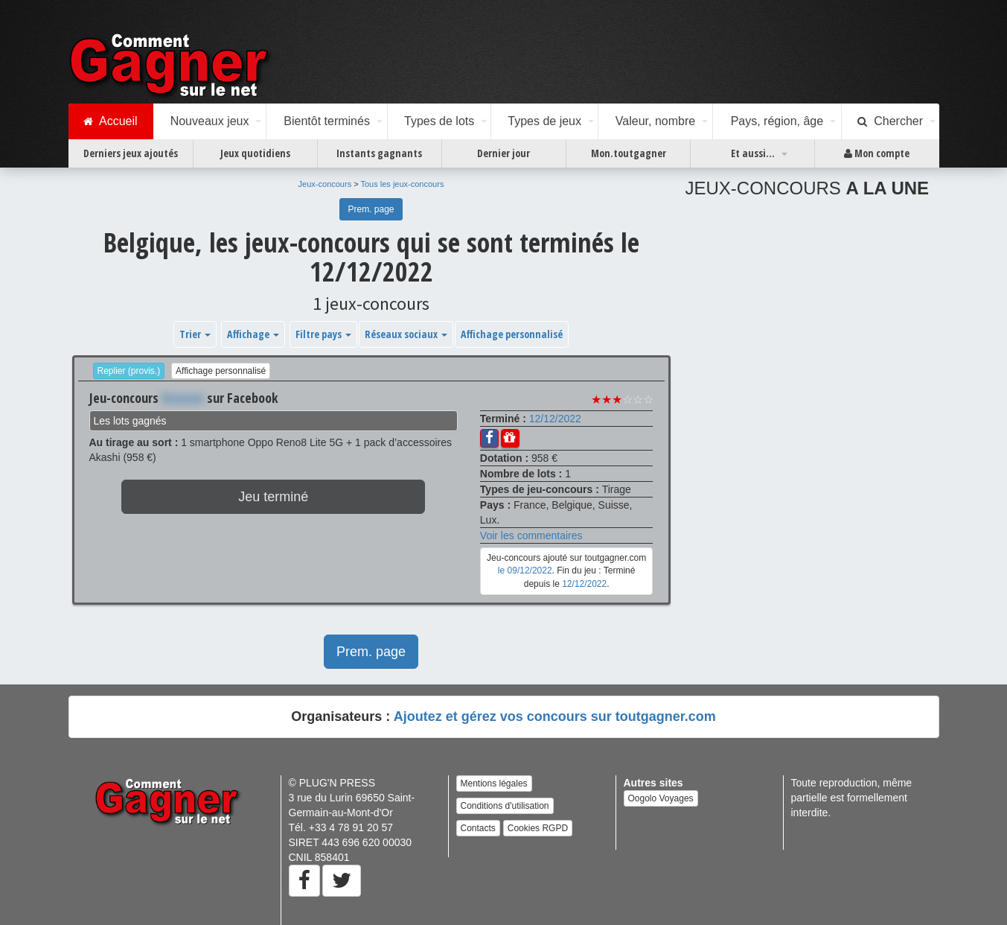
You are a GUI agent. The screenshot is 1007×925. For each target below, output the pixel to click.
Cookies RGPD (538, 828)
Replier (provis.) (129, 371)
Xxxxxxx (183, 398)
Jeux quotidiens (255, 153)
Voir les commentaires (531, 535)
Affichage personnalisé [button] (512, 334)
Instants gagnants (379, 153)
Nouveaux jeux (209, 121)
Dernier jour (503, 153)
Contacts (478, 828)
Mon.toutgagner (628, 153)
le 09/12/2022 (525, 570)
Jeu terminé (273, 496)
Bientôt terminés (327, 121)
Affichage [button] (253, 334)
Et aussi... (753, 153)
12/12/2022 (555, 419)
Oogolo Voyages (661, 798)
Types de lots (439, 121)
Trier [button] (195, 334)
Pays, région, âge (777, 121)
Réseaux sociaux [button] (406, 334)
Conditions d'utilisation (505, 806)
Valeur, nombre (655, 121)
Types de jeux (544, 121)
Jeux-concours (325, 183)
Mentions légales (494, 783)
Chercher (890, 121)
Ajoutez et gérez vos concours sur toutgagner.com (555, 716)
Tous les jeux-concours (402, 183)
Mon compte (877, 153)
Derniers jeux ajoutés (130, 153)
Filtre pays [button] (323, 334)
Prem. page (371, 209)
